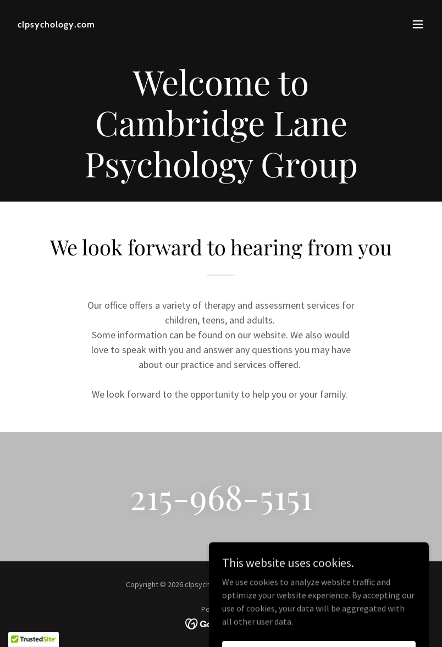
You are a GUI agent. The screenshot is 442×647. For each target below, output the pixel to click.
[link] (56, 24)
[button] (418, 24)
